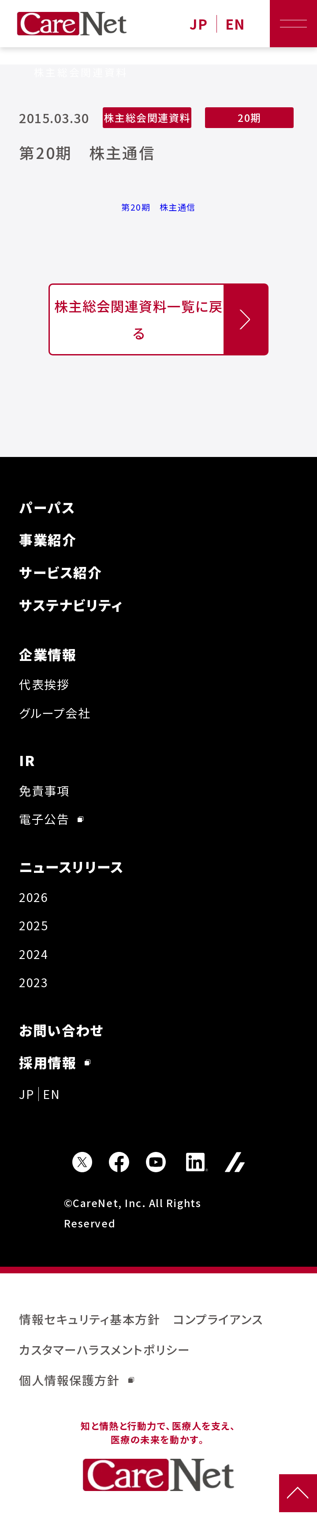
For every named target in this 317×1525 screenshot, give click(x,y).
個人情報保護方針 (76, 1380)
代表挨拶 (44, 684)
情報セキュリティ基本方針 (89, 1319)
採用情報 (54, 1062)
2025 (33, 925)
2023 (33, 982)
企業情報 (47, 654)
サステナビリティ (71, 605)
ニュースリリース (71, 866)
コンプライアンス (218, 1319)
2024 (33, 954)
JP (199, 24)
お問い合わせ (61, 1030)
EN (235, 24)
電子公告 (51, 818)
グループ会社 (54, 712)
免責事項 (44, 790)
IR (27, 760)
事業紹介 (47, 539)
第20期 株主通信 (158, 207)
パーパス (47, 507)
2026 (33, 897)
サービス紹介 (60, 572)
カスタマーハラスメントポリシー (104, 1349)
